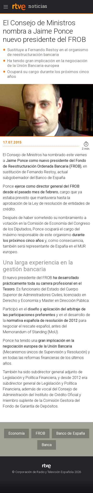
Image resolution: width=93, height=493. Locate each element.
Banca (47, 445)
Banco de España (70, 433)
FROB (40, 433)
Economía (16, 433)
